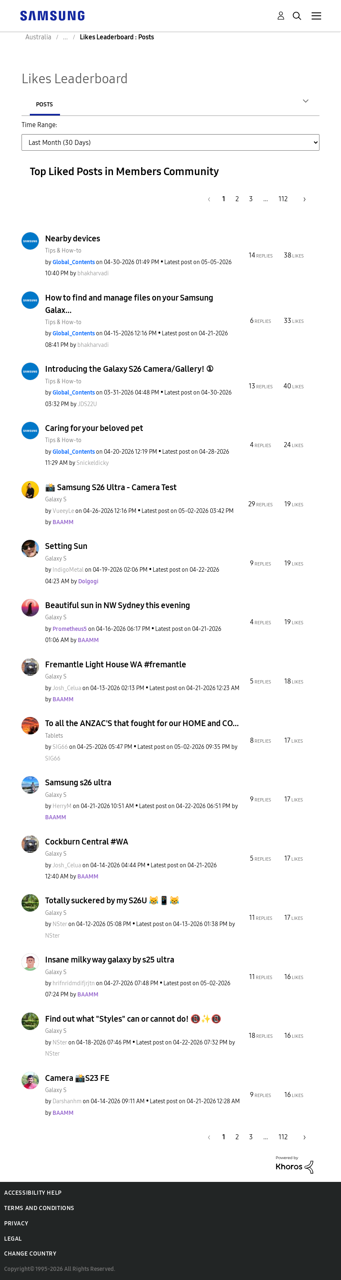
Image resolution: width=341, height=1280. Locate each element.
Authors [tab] (49, 104)
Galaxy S (56, 500)
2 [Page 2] (237, 200)
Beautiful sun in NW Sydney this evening (117, 606)
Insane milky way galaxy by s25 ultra (109, 960)
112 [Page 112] (283, 200)
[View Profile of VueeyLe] (63, 511)
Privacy (16, 1224)
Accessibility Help (33, 1193)
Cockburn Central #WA (86, 842)
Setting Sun (66, 547)
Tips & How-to (63, 251)
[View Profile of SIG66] (60, 747)
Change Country (30, 1254)
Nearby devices (72, 239)
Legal (13, 1239)
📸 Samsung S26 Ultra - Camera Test (111, 488)
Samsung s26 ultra (78, 783)
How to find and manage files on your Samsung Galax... (129, 305)
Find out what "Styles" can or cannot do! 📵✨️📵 (133, 1020)
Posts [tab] (99, 104)
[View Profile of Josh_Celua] (67, 689)
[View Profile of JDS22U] (87, 405)
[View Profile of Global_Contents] (74, 263)
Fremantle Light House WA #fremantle (115, 665)
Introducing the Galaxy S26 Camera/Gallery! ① (129, 370)
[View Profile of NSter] (60, 925)
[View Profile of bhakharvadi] (93, 274)
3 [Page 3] (251, 200)
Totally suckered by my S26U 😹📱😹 (112, 901)
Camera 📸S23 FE (77, 1079)
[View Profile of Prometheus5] (70, 629)
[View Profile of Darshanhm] (67, 1102)
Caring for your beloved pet (94, 429)
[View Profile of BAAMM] (63, 523)
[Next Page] (301, 199)
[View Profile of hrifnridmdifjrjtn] (74, 984)
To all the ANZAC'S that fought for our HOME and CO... (142, 724)
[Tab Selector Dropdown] (170, 143)
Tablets (54, 736)
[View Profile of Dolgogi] (88, 582)
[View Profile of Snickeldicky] (93, 463)
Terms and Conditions (39, 1209)
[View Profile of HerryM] (62, 807)
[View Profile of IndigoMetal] (68, 570)
